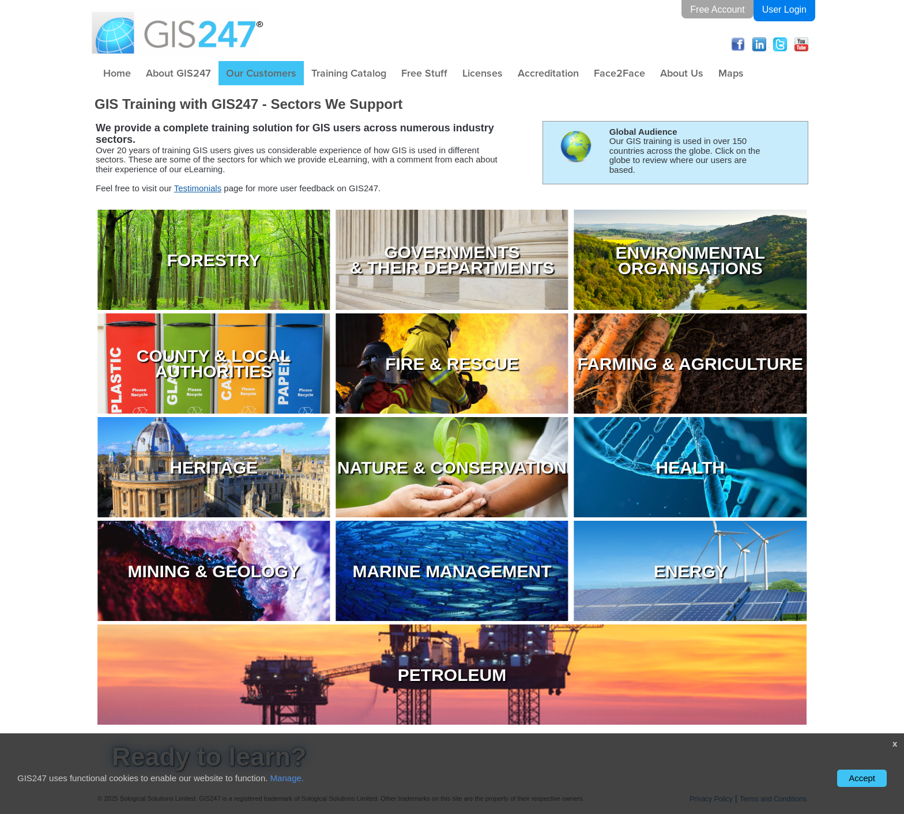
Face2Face (619, 73)
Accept (862, 778)
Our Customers (261, 73)
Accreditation (548, 73)
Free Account (717, 9)
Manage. (287, 778)
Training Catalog (348, 73)
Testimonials (198, 188)
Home (117, 73)
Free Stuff (424, 73)
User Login (784, 9)
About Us (681, 73)
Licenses (482, 73)
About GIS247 (178, 73)
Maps (731, 73)
